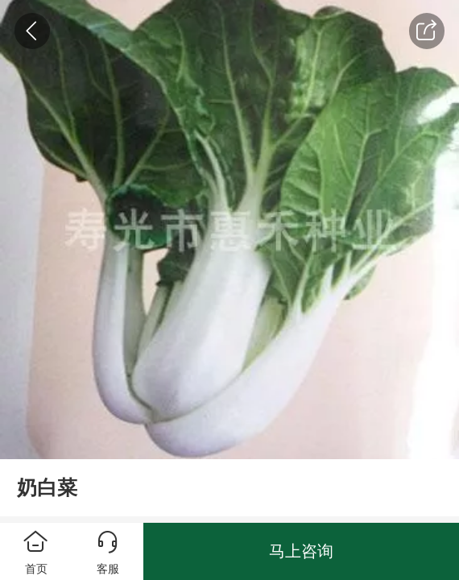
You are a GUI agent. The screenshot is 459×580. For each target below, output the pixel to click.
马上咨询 (301, 551)
